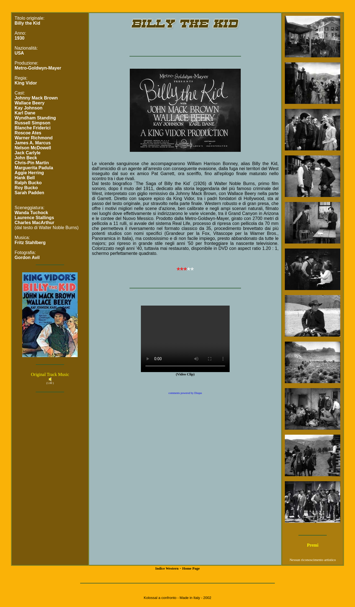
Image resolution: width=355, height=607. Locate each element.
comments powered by (185, 393)
